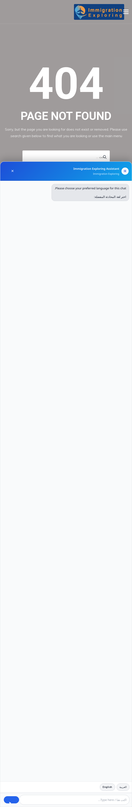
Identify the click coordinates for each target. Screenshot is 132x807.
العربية (123, 787)
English (107, 787)
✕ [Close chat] (12, 171)
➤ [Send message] (10, 802)
